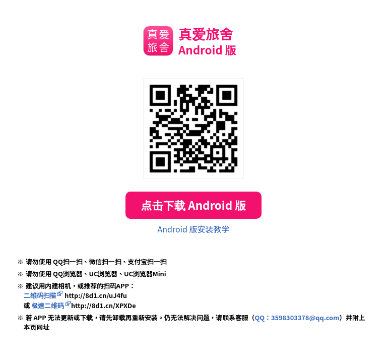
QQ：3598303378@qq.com (296, 317)
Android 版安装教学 (194, 229)
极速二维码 (48, 305)
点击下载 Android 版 (193, 205)
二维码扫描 (40, 295)
